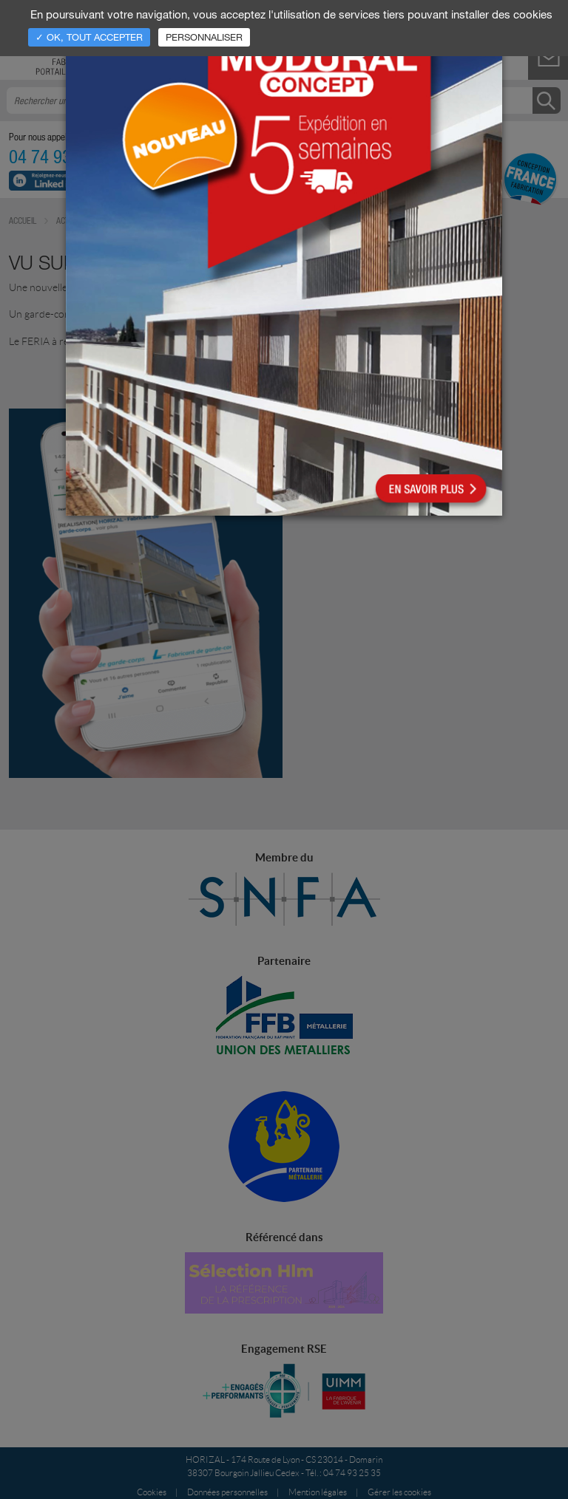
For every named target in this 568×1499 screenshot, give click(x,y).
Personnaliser (204, 37)
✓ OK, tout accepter (89, 37)
